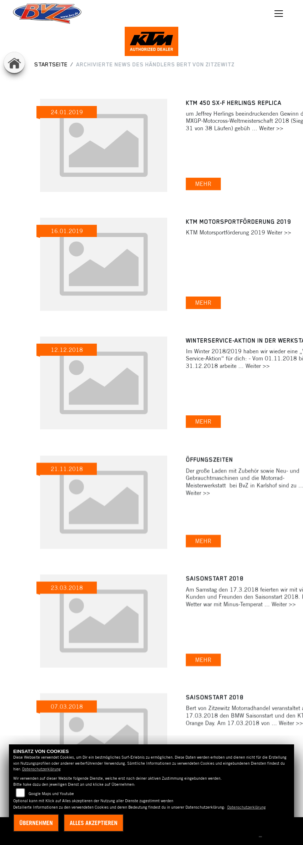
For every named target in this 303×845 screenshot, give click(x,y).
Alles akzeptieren (94, 822)
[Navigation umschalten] (279, 14)
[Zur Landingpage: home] (14, 62)
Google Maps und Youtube (51, 793)
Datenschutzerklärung (41, 768)
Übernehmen (36, 822)
